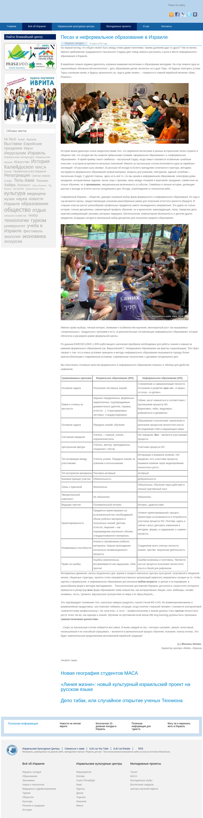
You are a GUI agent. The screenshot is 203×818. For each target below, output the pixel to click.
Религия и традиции (33, 805)
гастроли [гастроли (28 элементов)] (18, 188)
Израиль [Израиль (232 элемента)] (36, 152)
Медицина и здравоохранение (39, 788)
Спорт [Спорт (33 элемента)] (8, 180)
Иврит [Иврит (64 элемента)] (28, 148)
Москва (80, 776)
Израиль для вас (43, 11)
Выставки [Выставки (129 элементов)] (13, 143)
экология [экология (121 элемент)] (12, 236)
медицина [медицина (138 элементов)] (36, 193)
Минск (79, 805)
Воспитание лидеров (141, 784)
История (27, 809)
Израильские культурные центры (76, 26)
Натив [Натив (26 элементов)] (8, 171)
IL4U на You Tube (98, 748)
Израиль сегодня (74, 43)
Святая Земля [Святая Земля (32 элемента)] (41, 175)
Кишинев (81, 801)
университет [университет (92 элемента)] (14, 226)
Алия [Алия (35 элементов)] (21, 139)
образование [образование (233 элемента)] (34, 203)
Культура (27, 801)
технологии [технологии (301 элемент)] (16, 220)
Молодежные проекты (118, 26)
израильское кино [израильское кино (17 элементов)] (35, 189)
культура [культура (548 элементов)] (14, 193)
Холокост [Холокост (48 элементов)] (24, 185)
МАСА (133, 776)
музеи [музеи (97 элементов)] (9, 199)
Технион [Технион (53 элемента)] (42, 180)
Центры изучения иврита (144, 788)
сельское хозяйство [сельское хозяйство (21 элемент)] (15, 215)
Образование (29, 776)
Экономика (28, 780)
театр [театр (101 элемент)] (33, 215)
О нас (146, 26)
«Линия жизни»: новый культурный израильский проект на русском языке (125, 687)
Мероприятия (83, 772)
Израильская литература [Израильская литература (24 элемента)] (19, 157)
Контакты (166, 26)
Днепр (79, 793)
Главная (11, 26)
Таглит (134, 772)
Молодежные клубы (141, 780)
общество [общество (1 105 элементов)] (17, 209)
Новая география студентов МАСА (99, 673)
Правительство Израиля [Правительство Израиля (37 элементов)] (29, 171)
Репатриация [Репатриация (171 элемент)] (17, 175)
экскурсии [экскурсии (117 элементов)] (13, 241)
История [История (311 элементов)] (40, 161)
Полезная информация (23, 723)
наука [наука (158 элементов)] (21, 198)
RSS (140, 748)
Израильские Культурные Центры (41, 748)
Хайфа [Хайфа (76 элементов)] (9, 185)
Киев (79, 784)
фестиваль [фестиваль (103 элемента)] (33, 231)
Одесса (80, 788)
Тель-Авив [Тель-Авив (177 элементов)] (24, 180)
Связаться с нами (74, 748)
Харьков (81, 797)
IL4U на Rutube (121, 748)
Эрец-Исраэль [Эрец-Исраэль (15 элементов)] (39, 185)
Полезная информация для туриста (141, 726)
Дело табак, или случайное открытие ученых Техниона (122, 700)
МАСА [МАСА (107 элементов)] (40, 167)
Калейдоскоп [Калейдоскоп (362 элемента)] (19, 167)
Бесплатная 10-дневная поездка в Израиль (106, 726)
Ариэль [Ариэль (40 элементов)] (31, 139)
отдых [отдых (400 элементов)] (39, 210)
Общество (28, 797)
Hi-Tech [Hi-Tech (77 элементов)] (10, 139)
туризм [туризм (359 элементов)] (38, 220)
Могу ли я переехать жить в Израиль (179, 725)
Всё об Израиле (37, 26)
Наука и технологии (33, 784)
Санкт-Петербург (85, 780)
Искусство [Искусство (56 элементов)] (21, 162)
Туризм (26, 793)
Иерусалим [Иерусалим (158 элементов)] (15, 153)
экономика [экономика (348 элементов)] (34, 236)
